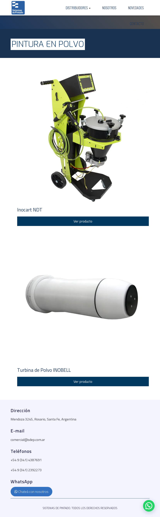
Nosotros (109, 7)
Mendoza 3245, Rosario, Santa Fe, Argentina (43, 419)
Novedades (136, 7)
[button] (149, 506)
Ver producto (83, 221)
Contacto (137, 23)
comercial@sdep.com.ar (28, 439)
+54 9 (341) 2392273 (26, 470)
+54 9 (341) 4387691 (26, 460)
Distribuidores (78, 7)
